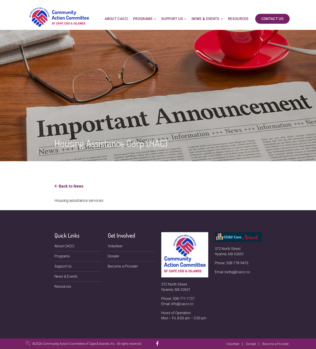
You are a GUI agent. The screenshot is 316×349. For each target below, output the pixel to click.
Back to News (68, 186)
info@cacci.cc (182, 304)
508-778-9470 (237, 263)
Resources (238, 19)
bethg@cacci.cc (237, 272)
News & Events (205, 19)
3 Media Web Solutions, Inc (28, 343)
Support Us (172, 19)
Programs (143, 19)
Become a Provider (123, 266)
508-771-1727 (184, 299)
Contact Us (272, 19)
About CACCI (116, 19)
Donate (113, 256)
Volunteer (115, 246)
